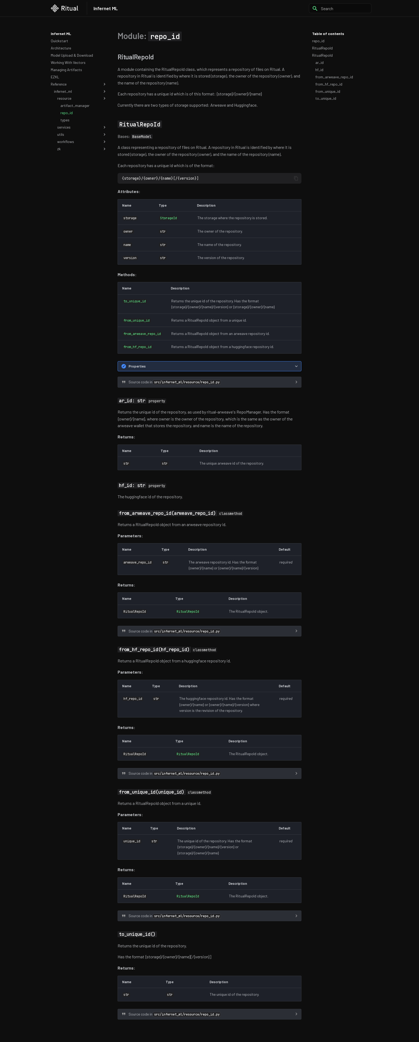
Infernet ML (61, 33)
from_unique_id (136, 320)
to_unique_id (134, 301)
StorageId (168, 218)
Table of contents (328, 33)
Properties (137, 366)
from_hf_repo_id (137, 347)
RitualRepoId (188, 611)
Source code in (174, 382)
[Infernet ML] (64, 8)
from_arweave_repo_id (142, 334)
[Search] (340, 8)
